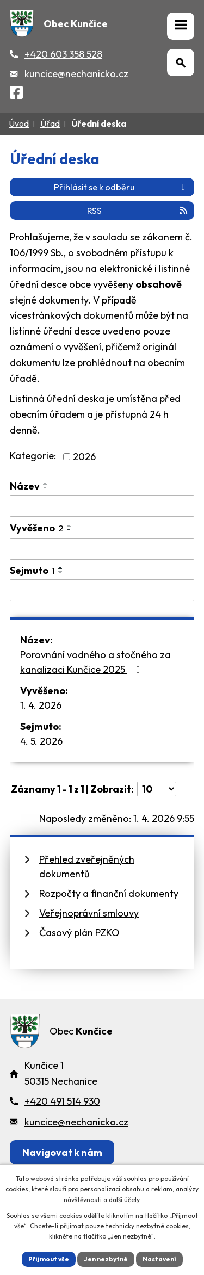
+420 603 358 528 (63, 54)
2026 (84, 456)
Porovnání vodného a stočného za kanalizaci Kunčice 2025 (95, 662)
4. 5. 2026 (41, 741)
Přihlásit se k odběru (121, 187)
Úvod (19, 123)
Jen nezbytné (106, 1259)
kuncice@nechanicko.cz (76, 73)
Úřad (50, 123)
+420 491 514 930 (62, 1101)
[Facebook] (16, 94)
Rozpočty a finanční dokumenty (108, 893)
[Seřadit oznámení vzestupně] (46, 483)
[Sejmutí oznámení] (102, 590)
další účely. (125, 1200)
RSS (138, 210)
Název (25, 486)
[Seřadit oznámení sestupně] (46, 488)
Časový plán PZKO (79, 932)
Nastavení (159, 1259)
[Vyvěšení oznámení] (102, 549)
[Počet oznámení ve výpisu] (156, 789)
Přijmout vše (48, 1259)
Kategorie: (33, 455)
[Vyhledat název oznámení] (102, 506)
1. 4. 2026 (40, 705)
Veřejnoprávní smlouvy (89, 913)
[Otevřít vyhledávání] (180, 62)
